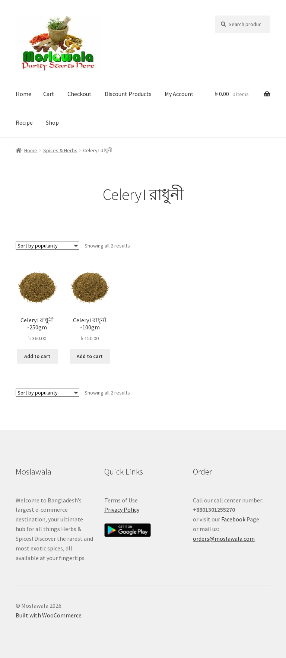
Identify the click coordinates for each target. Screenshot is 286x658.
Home (23, 94)
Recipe (24, 122)
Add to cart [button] (37, 356)
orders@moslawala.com (224, 538)
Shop (52, 122)
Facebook (233, 519)
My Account (179, 94)
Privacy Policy (121, 509)
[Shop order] (47, 246)
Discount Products (128, 94)
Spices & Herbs (60, 150)
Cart (48, 94)
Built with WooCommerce (49, 615)
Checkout (79, 94)
